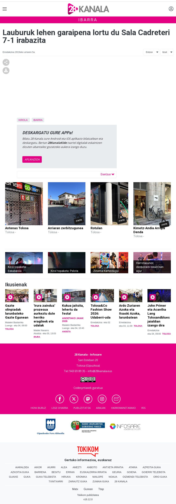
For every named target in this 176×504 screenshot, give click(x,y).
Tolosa (9, 329)
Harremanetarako (123, 407)
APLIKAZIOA (32, 159)
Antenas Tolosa (17, 228)
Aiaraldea (22, 467)
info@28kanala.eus (100, 371)
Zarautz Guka (77, 481)
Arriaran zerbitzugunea (65, 228)
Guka (27, 476)
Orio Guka (160, 476)
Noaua (113, 476)
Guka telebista (46, 476)
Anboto (92, 467)
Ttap (101, 489)
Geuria (117, 472)
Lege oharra (59, 407)
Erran (70, 472)
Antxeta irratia (113, 467)
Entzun (149, 52)
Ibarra (88, 19)
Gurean (88, 489)
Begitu (56, 472)
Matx (75, 489)
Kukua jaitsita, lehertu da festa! (73, 309)
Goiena (131, 472)
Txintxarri (56, 481)
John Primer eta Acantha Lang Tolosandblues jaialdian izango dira (158, 315)
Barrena (40, 472)
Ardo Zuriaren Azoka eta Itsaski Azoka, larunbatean (129, 311)
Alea (64, 467)
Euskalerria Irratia (93, 472)
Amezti (77, 467)
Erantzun (107, 174)
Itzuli (164, 52)
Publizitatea (82, 407)
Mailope (97, 476)
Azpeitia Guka (152, 467)
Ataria (133, 467)
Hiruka (66, 476)
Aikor (38, 467)
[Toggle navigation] (4, 9)
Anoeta (66, 331)
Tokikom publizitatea (88, 495)
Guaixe (13, 476)
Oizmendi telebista (135, 476)
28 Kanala (120, 481)
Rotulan (96, 228)
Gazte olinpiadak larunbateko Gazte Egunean (16, 311)
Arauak (101, 407)
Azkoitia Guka (20, 472)
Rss (143, 407)
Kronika (81, 476)
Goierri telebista (153, 472)
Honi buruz (38, 407)
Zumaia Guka (100, 481)
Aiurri (51, 467)
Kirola (23, 120)
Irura (37, 337)
